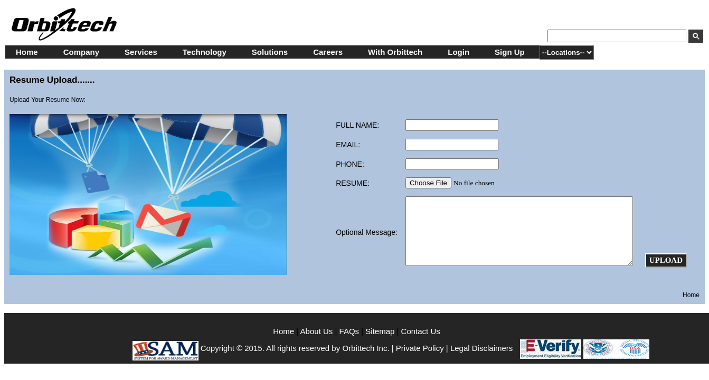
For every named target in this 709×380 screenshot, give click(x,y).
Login (458, 52)
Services (141, 52)
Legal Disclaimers (481, 348)
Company (81, 52)
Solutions (270, 52)
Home (27, 52)
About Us (317, 331)
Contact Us (420, 331)
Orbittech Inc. (365, 348)
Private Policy (420, 348)
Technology (204, 52)
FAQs (349, 331)
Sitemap (379, 331)
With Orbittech (395, 52)
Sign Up (510, 52)
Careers (328, 52)
